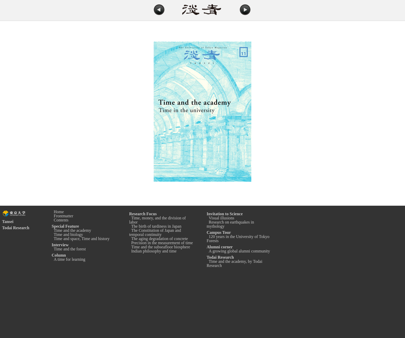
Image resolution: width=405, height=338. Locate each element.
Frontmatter (63, 216)
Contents (61, 220)
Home (59, 212)
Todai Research (15, 228)
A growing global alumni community (239, 251)
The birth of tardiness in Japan (156, 226)
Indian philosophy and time (154, 251)
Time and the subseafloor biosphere (160, 247)
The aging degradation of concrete (159, 238)
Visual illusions (221, 218)
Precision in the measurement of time (162, 243)
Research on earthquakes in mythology (230, 224)
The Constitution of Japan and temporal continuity (155, 232)
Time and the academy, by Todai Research (234, 263)
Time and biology (68, 234)
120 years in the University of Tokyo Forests (238, 238)
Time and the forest (70, 249)
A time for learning (69, 259)
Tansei (7, 221)
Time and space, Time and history (82, 238)
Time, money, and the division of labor (157, 220)
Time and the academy (72, 230)
